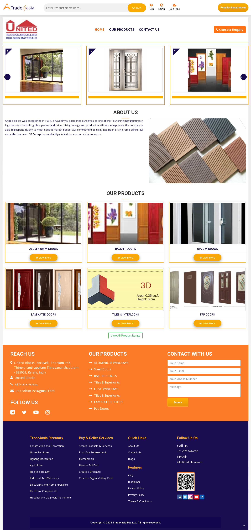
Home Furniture (39, 452)
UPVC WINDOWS (207, 248)
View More (43, 257)
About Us (133, 446)
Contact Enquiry (229, 30)
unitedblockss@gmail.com (34, 391)
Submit (178, 402)
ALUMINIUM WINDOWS (43, 248)
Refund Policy (136, 488)
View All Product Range (125, 335)
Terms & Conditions (140, 501)
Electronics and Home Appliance (49, 484)
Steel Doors (102, 369)
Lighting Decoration (41, 458)
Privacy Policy (136, 494)
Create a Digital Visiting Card (96, 478)
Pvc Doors (101, 408)
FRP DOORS (207, 314)
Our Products (121, 29)
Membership (86, 458)
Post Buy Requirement (233, 7)
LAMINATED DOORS (43, 314)
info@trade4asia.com (189, 462)
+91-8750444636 (187, 451)
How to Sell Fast (88, 465)
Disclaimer (134, 482)
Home (99, 29)
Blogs (131, 458)
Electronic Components (43, 491)
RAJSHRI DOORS (125, 248)
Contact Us (149, 29)
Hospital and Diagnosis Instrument (50, 497)
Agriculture (36, 465)
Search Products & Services (95, 446)
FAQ (130, 475)
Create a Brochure (90, 471)
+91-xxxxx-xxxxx (26, 384)
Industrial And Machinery (44, 478)
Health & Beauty (40, 471)
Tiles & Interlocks (125, 314)
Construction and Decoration (47, 446)
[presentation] (7, 77)
